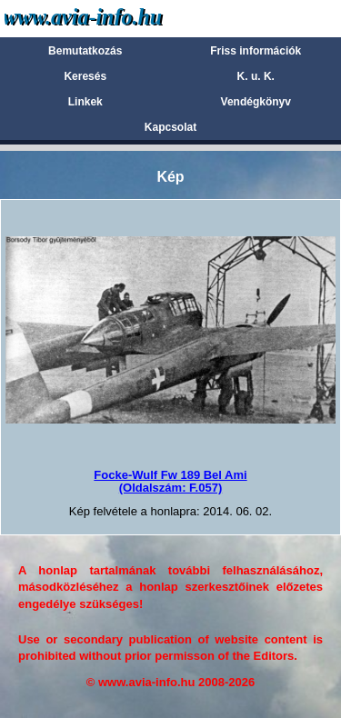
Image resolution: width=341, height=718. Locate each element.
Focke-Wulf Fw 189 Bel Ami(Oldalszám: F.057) (170, 481)
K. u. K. (256, 76)
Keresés (85, 76)
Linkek (85, 101)
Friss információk (255, 51)
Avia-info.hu (115, 17)
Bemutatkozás (85, 51)
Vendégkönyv (256, 101)
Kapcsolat (170, 127)
